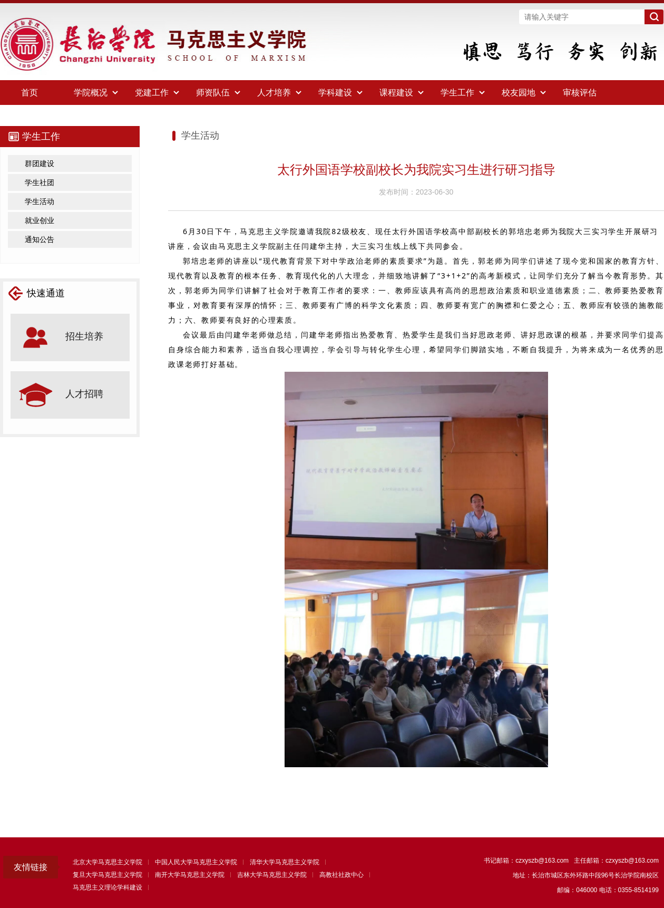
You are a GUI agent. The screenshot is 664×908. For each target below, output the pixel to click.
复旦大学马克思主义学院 (107, 874)
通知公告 (39, 239)
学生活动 (39, 201)
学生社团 (39, 182)
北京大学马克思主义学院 (107, 862)
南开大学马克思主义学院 (189, 874)
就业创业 (39, 220)
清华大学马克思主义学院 (284, 862)
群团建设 (39, 163)
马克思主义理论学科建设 (107, 887)
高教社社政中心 (341, 874)
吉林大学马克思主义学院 (272, 874)
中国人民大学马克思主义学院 (196, 862)
